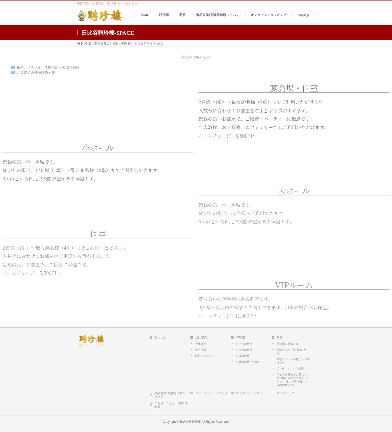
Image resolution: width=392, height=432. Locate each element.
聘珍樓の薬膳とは (287, 344)
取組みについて (204, 356)
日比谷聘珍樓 (244, 344)
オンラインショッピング (211, 393)
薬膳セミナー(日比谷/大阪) (291, 351)
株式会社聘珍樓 (190, 422)
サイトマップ (285, 393)
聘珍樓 (240, 337)
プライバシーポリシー (251, 393)
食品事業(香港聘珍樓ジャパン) (169, 395)
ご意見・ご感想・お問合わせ (170, 405)
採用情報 (200, 350)
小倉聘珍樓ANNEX (248, 362)
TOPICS (159, 337)
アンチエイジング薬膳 (290, 368)
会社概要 (200, 344)
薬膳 (279, 337)
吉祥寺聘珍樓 (244, 350)
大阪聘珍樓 (243, 356)
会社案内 (201, 337)
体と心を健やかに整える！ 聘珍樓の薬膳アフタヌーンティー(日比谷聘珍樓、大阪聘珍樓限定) (293, 379)
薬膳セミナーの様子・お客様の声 (293, 361)
